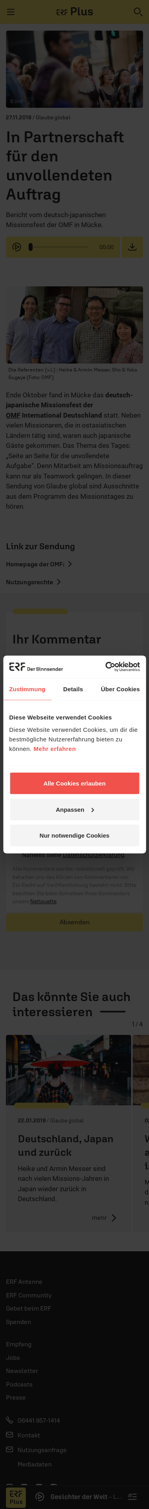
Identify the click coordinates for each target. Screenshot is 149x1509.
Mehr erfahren (55, 748)
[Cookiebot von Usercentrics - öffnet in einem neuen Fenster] (106, 667)
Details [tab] (73, 688)
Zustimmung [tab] (27, 688)
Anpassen (75, 809)
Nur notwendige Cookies (75, 835)
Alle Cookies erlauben (74, 783)
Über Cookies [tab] (120, 688)
